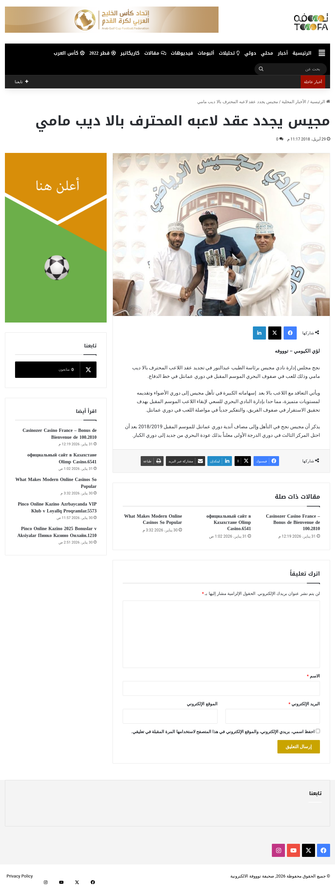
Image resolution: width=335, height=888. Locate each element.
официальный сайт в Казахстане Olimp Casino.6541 (228, 522)
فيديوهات (182, 53)
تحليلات (229, 53)
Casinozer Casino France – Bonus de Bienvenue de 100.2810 (293, 522)
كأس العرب (69, 53)
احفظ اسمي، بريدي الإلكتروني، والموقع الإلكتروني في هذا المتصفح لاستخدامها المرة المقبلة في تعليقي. (223, 731)
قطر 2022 (102, 53)
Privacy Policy (20, 876)
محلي (267, 53)
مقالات (155, 53)
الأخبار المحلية (294, 101)
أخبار (283, 53)
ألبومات (206, 53)
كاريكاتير (130, 53)
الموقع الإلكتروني (202, 703)
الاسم (313, 676)
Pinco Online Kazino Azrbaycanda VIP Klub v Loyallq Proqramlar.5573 (57, 507)
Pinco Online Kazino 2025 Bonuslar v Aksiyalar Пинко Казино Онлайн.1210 (57, 532)
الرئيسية (301, 53)
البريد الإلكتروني (304, 703)
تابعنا (315, 793)
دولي (250, 53)
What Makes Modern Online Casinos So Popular (153, 519)
